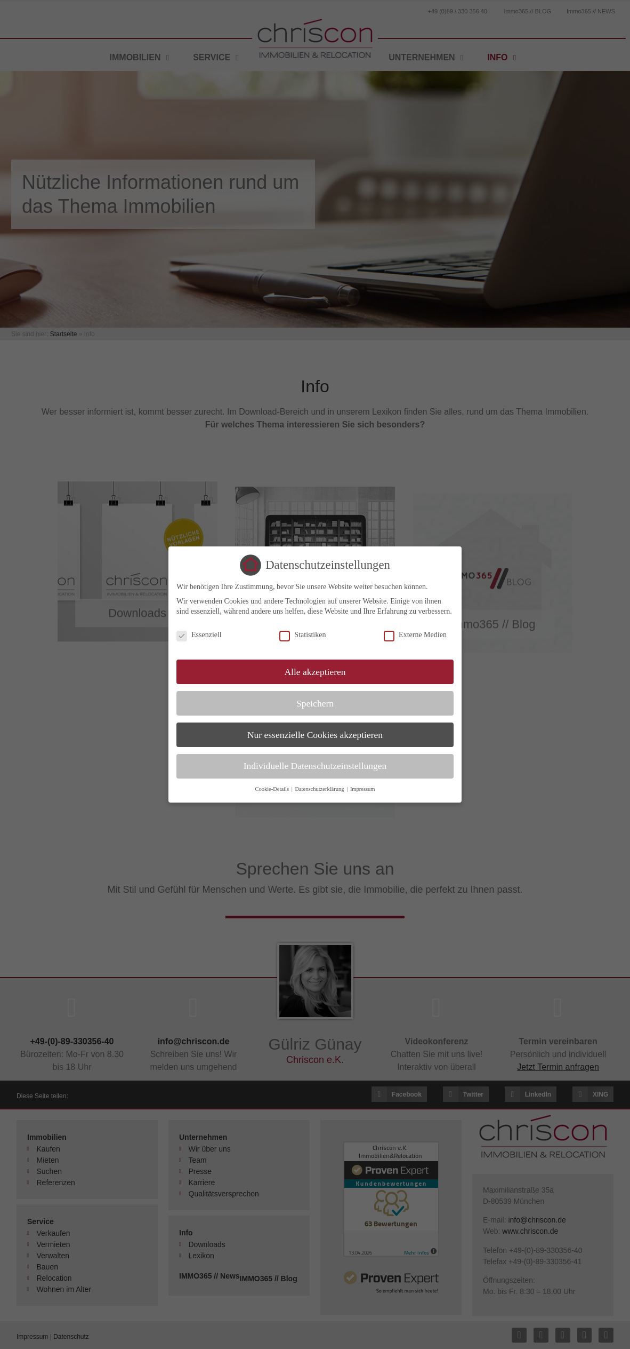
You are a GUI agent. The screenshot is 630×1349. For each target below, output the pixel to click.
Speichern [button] (315, 703)
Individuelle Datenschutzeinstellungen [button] (315, 765)
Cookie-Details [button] (272, 789)
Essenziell (199, 635)
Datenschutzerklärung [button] (320, 789)
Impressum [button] (362, 789)
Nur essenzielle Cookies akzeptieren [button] (315, 734)
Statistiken (302, 635)
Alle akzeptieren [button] (314, 671)
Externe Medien (415, 635)
